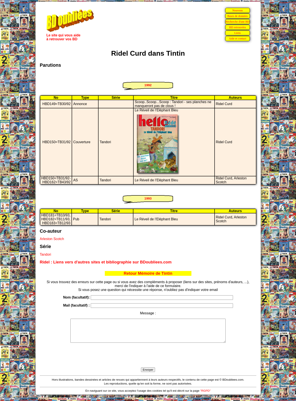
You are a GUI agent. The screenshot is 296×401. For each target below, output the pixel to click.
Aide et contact (237, 38)
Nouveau (237, 10)
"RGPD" (205, 395)
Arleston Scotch (52, 239)
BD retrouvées (237, 27)
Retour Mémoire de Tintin (148, 273)
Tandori (45, 254)
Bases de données (237, 16)
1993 (148, 198)
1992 (148, 85)
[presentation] (148, 360)
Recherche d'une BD (237, 21)
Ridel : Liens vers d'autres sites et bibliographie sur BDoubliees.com (106, 262)
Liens (237, 32)
